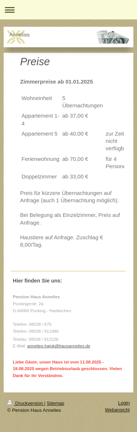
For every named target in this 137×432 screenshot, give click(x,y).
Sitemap (55, 403)
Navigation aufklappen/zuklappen (68, 10)
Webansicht (117, 410)
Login (124, 403)
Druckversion (25, 403)
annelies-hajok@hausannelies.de (58, 345)
